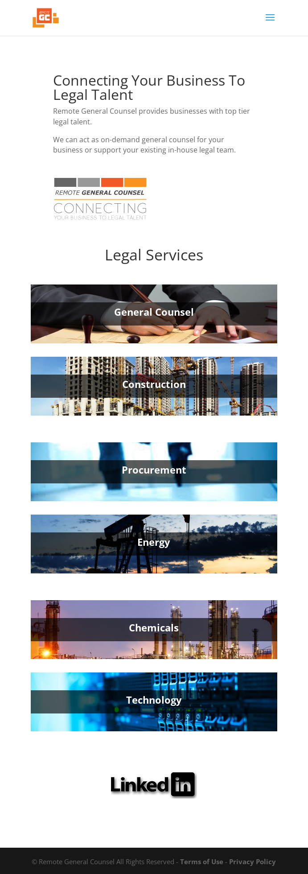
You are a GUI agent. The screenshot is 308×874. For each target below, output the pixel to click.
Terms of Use (201, 861)
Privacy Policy (252, 861)
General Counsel (154, 311)
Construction (154, 384)
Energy (153, 541)
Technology (154, 699)
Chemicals (154, 627)
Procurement (154, 469)
